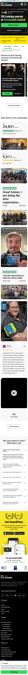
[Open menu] (25, 4)
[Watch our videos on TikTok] (24, 595)
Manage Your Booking (6, 656)
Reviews (16, 46)
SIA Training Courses (6, 622)
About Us (3, 605)
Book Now (7, 93)
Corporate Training (5, 637)
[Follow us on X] (11, 595)
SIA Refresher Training (6, 630)
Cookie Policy (24, 668)
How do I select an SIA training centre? (11, 450)
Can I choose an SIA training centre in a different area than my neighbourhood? (12, 465)
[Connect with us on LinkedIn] (20, 595)
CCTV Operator (6, 626)
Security (7, 9)
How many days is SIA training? (11, 477)
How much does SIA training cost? (12, 472)
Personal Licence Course (7, 639)
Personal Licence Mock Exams (8, 652)
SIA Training (13, 9)
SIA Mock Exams (5, 647)
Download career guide (14, 30)
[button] (25, 99)
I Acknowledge (14, 672)
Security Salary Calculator (7, 654)
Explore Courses (14, 25)
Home (2, 9)
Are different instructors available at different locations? (12, 496)
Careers (3, 609)
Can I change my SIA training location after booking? (11, 489)
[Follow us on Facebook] (3, 595)
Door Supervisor (6, 624)
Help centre (15, 562)
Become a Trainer (5, 611)
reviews (16, 1)
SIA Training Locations (6, 635)
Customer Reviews (5, 607)
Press (2, 613)
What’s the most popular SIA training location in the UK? (10, 503)
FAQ (23, 46)
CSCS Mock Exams (5, 650)
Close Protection (6, 628)
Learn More (18, 93)
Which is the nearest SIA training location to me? (12, 483)
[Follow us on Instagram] (7, 595)
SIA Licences (4, 632)
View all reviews (14, 426)
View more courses (14, 105)
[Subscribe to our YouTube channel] (15, 595)
